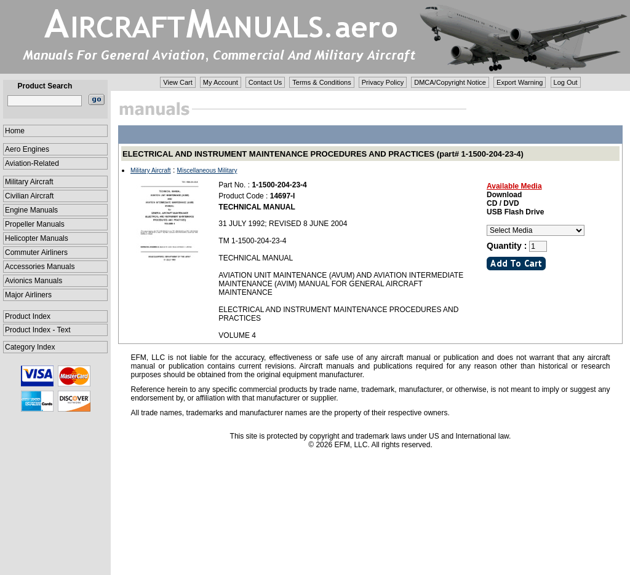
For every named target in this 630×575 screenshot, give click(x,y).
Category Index (30, 347)
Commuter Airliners (36, 252)
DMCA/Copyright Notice (450, 82)
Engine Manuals (31, 210)
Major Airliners (28, 295)
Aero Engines (27, 149)
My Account (220, 82)
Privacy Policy (383, 82)
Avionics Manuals (33, 280)
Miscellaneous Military (207, 170)
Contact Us (265, 82)
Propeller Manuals (35, 224)
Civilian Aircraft (29, 196)
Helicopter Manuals (36, 238)
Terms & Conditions (321, 82)
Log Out (566, 82)
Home (15, 131)
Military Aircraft (29, 182)
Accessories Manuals (39, 266)
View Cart (177, 82)
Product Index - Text (38, 330)
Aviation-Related (32, 163)
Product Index (27, 316)
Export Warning (519, 82)
